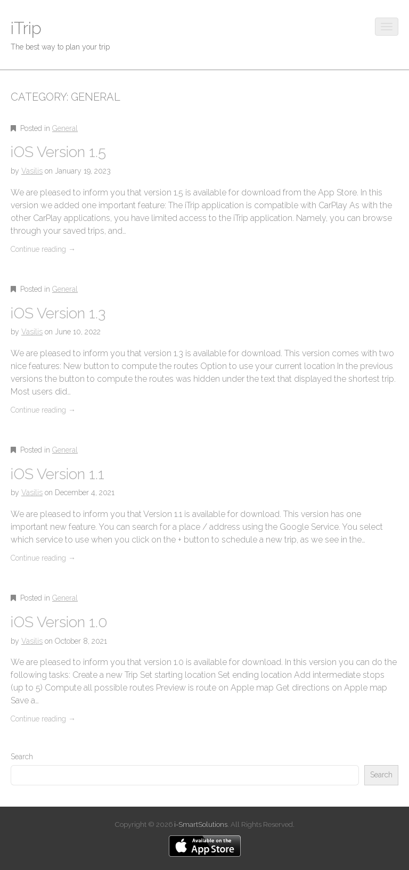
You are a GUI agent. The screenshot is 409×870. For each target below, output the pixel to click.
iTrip (26, 28)
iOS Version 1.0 (59, 622)
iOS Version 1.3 (58, 313)
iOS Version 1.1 (57, 474)
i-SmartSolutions (200, 824)
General (65, 128)
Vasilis (32, 171)
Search (22, 756)
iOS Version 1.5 (58, 152)
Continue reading (43, 249)
